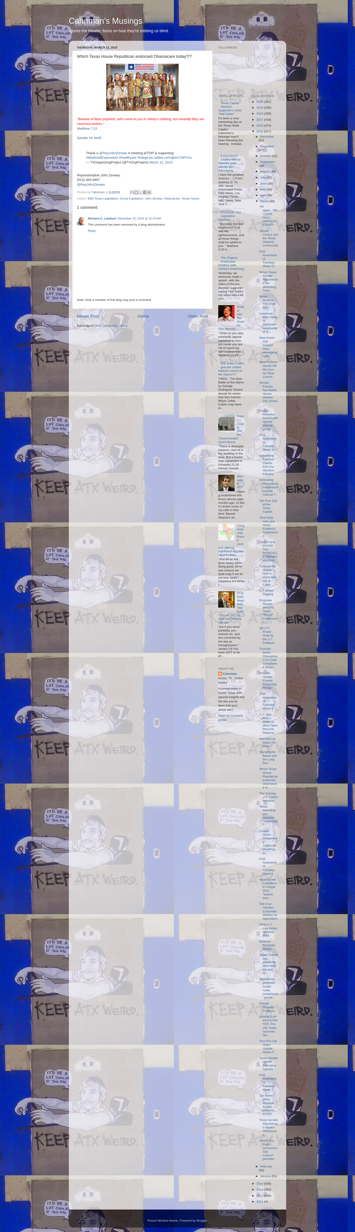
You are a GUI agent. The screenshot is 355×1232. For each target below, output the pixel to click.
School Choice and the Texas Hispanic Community (268, 238)
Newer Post (88, 316)
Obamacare (172, 198)
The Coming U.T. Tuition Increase (268, 797)
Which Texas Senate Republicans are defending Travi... (268, 281)
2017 (260, 119)
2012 (260, 1195)
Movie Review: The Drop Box (267, 302)
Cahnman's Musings (105, 21)
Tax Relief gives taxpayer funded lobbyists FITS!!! (267, 1105)
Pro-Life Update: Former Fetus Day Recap (268, 680)
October (266, 156)
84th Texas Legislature (103, 198)
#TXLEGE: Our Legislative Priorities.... (229, 216)
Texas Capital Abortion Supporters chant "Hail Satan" (230, 108)
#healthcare (128, 157)
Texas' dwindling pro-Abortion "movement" (268, 816)
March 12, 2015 (161, 162)
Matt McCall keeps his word (267, 742)
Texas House (190, 198)
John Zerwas (153, 198)
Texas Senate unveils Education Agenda (268, 1063)
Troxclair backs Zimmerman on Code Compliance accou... (268, 658)
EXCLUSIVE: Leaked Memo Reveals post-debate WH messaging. (229, 163)
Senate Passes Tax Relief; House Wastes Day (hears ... (268, 393)
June (264, 183)
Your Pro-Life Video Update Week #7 (268, 1046)
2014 (260, 1183)
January (266, 1176)
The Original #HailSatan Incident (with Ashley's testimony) (231, 263)
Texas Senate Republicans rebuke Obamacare (268, 1127)
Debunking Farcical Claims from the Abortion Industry (266, 465)
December (267, 136)
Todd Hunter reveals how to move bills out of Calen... (267, 575)
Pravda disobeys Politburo (267, 1007)
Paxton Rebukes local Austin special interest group (268, 420)
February (266, 1166)
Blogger (202, 1220)
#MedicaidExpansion (101, 157)
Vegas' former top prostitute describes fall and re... (268, 964)
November (267, 146)
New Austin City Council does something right (268, 347)
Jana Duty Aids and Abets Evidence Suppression (268, 527)
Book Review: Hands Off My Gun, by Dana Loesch (268, 369)
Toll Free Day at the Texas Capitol (268, 506)
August (265, 171)
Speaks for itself (89, 138)
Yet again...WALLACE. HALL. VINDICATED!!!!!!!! (268, 215)
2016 (260, 125)
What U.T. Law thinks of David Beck (268, 930)
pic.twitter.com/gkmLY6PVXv (170, 157)
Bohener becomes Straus (267, 945)
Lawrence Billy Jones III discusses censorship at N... (268, 323)
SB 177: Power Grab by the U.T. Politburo (267, 635)
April (263, 195)
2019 (260, 107)
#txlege (142, 157)
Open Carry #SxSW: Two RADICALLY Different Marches (268, 551)
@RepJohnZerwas (113, 153)
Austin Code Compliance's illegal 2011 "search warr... (268, 889)
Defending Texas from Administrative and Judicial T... (268, 487)
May (263, 189)
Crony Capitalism (131, 198)
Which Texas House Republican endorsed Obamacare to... (268, 778)
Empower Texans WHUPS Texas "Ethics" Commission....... (268, 611)
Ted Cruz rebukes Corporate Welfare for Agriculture (268, 911)
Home (143, 316)
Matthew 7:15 (87, 128)
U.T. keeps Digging (266, 592)
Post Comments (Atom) (111, 325)
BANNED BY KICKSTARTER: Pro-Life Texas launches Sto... (268, 1026)
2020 (260, 101)
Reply (92, 230)
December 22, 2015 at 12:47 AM (139, 218)
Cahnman (230, 673)
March (264, 201)
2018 (260, 113)
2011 (260, 1201)
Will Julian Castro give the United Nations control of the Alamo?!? (231, 369)
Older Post (198, 316)
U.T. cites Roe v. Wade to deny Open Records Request (268, 724)
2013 (260, 1189)
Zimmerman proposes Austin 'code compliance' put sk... (268, 988)
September (267, 161)
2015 (260, 131)
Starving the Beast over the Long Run (268, 757)
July (263, 177)
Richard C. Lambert (102, 218)
